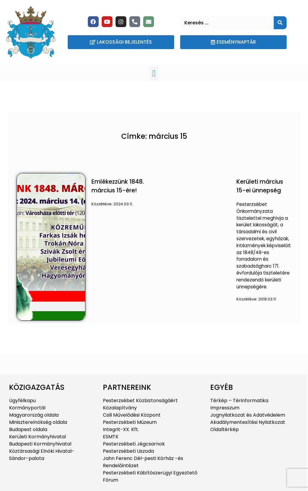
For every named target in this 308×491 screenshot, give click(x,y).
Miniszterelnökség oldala (38, 422)
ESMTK (111, 436)
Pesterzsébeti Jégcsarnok (134, 443)
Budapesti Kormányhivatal (40, 443)
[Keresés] (280, 22)
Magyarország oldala (34, 415)
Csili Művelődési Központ (132, 415)
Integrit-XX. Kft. (121, 429)
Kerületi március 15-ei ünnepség (259, 186)
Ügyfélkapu (22, 400)
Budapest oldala (28, 429)
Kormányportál (27, 407)
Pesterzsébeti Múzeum (130, 422)
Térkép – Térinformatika (239, 400)
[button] (154, 73)
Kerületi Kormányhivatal (37, 436)
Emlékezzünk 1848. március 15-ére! (117, 186)
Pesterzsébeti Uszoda (128, 451)
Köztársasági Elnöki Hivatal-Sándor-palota (41, 455)
